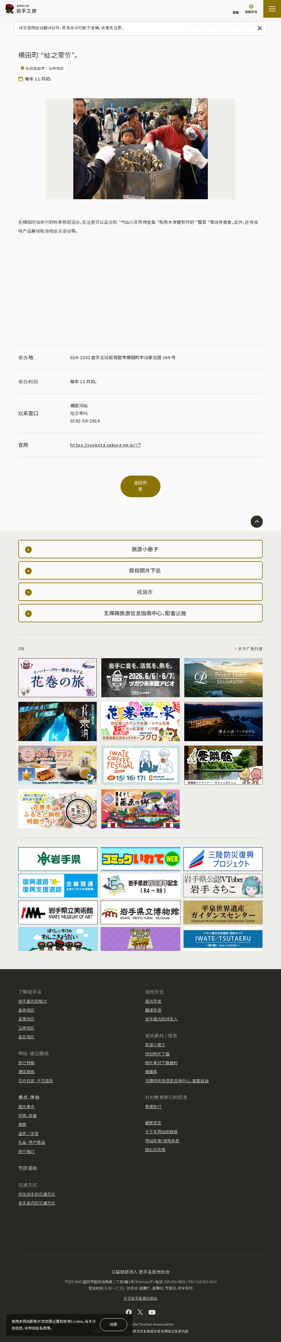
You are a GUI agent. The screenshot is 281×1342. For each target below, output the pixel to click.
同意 (113, 1324)
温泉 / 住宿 (28, 1127)
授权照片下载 (157, 1047)
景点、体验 (29, 1090)
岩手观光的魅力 (32, 995)
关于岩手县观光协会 (141, 1291)
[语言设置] (251, 9)
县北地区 (26, 1030)
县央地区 (26, 1003)
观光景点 (26, 1100)
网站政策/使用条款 (162, 1134)
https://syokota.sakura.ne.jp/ (106, 445)
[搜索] (235, 9)
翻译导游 (153, 1003)
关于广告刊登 (250, 642)
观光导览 (153, 995)
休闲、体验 (27, 1109)
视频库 (151, 1065)
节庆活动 (27, 1161)
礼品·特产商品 (31, 1136)
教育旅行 (153, 1100)
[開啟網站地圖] (272, 9)
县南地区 (26, 1012)
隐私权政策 (155, 1143)
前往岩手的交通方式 (36, 1187)
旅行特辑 (26, 1056)
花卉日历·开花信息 (35, 1074)
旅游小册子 (155, 1038)
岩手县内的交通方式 (36, 1196)
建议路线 (26, 1065)
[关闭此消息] (260, 28)
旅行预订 (26, 1145)
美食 (22, 1118)
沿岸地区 (26, 1021)
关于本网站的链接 (161, 1125)
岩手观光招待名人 (161, 1012)
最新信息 (153, 1116)
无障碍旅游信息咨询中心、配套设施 (177, 1074)
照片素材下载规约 (161, 1056)
